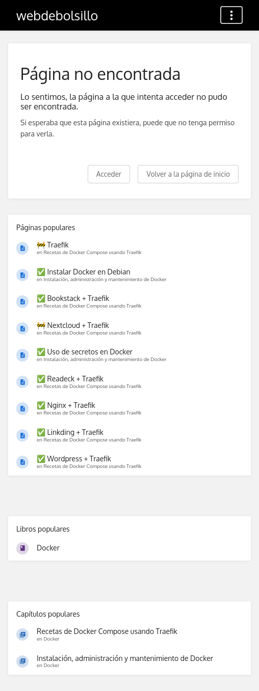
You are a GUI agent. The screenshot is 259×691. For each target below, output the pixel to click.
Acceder (108, 174)
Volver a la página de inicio (188, 174)
